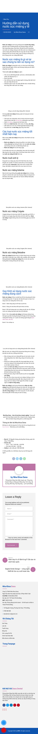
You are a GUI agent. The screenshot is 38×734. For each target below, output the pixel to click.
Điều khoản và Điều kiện (8, 638)
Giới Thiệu (4, 623)
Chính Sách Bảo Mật (7, 635)
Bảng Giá (4, 631)
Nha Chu (6, 19)
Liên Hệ (4, 626)
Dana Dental (5, 427)
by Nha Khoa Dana (20, 32)
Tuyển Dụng (5, 628)
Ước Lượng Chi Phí (7, 633)
